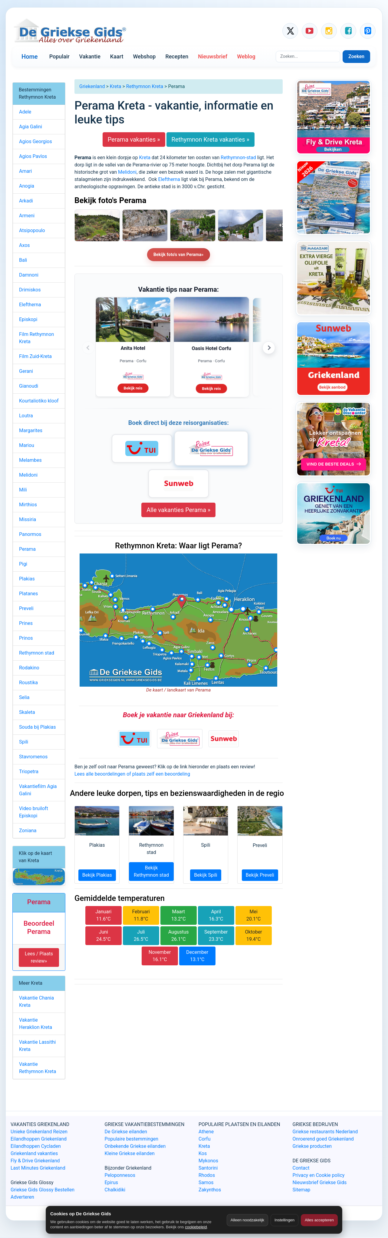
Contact (301, 1168)
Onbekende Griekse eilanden (135, 1146)
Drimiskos (30, 290)
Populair (59, 56)
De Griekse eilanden (126, 1132)
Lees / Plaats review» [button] (39, 957)
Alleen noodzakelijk (247, 1220)
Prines (26, 623)
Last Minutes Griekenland (38, 1168)
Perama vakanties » (134, 139)
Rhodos (207, 1175)
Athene (206, 1132)
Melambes (30, 460)
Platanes (28, 593)
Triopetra (28, 771)
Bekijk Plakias (97, 875)
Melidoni (127, 172)
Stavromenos (33, 757)
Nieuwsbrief (212, 56)
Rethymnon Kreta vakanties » (210, 139)
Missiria (27, 519)
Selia (24, 697)
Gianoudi (28, 386)
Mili (23, 490)
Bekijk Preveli (260, 875)
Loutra (26, 416)
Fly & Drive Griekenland (35, 1161)
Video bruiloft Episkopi (33, 812)
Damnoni (28, 275)
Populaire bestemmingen (132, 1139)
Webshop (144, 56)
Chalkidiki (115, 1190)
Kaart (116, 56)
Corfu (204, 1139)
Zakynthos (210, 1190)
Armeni (27, 215)
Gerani (26, 371)
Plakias (27, 579)
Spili (23, 742)
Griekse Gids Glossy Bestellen (42, 1190)
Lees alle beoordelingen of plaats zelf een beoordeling (132, 774)
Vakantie (89, 56)
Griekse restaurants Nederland (325, 1132)
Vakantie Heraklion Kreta (35, 1023)
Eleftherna (169, 179)
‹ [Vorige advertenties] (88, 347)
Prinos (26, 638)
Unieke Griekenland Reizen (39, 1132)
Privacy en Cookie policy (319, 1175)
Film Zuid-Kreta (35, 356)
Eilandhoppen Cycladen (36, 1146)
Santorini (208, 1168)
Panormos (30, 534)
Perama (27, 549)
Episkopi (28, 319)
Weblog (246, 56)
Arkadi (26, 201)
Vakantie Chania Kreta (36, 1001)
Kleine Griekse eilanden (130, 1153)
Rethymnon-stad (238, 157)
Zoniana (28, 830)
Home (29, 56)
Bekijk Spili (205, 875)
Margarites (30, 430)
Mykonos (208, 1161)
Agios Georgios (35, 141)
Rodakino (29, 668)
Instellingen (284, 1220)
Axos (24, 245)
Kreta (115, 86)
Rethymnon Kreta (144, 86)
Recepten (176, 56)
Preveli (26, 608)
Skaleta (27, 712)
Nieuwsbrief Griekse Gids (320, 1182)
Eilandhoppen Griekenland (39, 1139)
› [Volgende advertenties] (268, 347)
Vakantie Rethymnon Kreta (37, 1067)
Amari (25, 171)
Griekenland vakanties (34, 1153)
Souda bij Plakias (37, 727)
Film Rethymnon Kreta (36, 337)
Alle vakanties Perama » (178, 510)
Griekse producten (312, 1146)
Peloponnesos (120, 1175)
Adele (25, 112)
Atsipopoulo (32, 230)
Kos (203, 1153)
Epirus (111, 1182)
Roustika (28, 682)
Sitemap (302, 1190)
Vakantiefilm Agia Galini (38, 789)
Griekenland (92, 86)
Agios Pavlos (33, 156)
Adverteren (22, 1197)
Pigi (23, 564)
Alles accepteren (319, 1220)
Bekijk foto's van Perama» (178, 254)
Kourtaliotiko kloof (39, 401)
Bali (23, 260)
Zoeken (356, 56)
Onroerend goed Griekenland (323, 1139)
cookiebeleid (196, 1227)
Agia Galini (30, 127)
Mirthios (28, 504)
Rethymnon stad (36, 653)
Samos (206, 1182)
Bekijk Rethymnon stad (151, 871)
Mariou (26, 445)
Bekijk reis (133, 387)
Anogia (26, 186)
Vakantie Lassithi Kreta (37, 1045)
